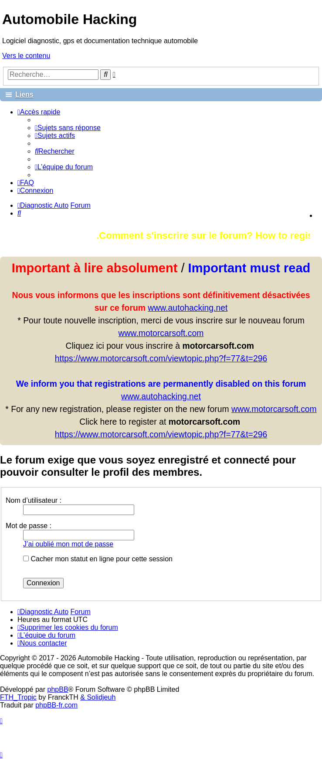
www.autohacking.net (187, 308)
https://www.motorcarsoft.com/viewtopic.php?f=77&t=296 (161, 358)
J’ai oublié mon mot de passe (68, 544)
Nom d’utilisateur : (33, 500)
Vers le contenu (26, 55)
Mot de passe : (28, 525)
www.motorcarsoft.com (161, 333)
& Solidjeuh (97, 697)
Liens (24, 94)
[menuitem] (68, 127)
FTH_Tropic (18, 697)
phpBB (57, 689)
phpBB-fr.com (56, 705)
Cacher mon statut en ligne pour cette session (98, 559)
